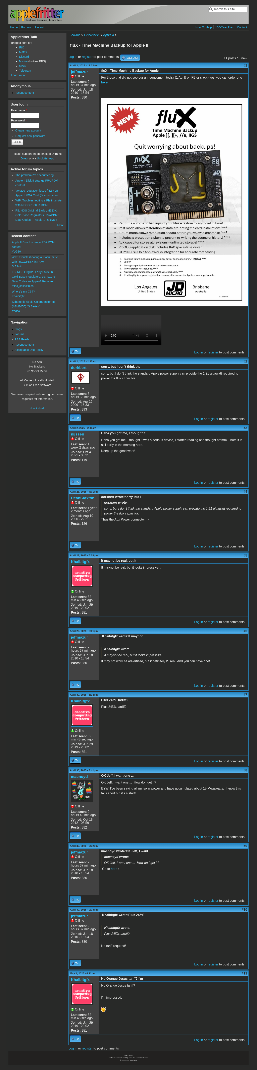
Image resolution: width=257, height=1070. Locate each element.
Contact (242, 27)
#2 (245, 361)
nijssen (77, 434)
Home (14, 27)
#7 (245, 694)
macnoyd (79, 776)
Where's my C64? (23, 291)
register (87, 57)
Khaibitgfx (80, 562)
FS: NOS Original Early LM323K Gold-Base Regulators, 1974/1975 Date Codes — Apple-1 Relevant (37, 215)
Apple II (108, 35)
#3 (245, 428)
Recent (39, 27)
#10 (244, 909)
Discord (24, 56)
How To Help (203, 27)
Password (19, 120)
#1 (245, 65)
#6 (245, 631)
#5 (245, 555)
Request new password (30, 136)
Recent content (24, 92)
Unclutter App (45, 158)
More (60, 225)
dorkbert (79, 368)
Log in (72, 57)
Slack (22, 66)
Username (19, 110)
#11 (244, 973)
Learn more (18, 75)
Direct (24, 158)
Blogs (18, 329)
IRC (21, 47)
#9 (245, 846)
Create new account (28, 130)
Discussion (91, 35)
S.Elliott (17, 266)
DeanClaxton (82, 498)
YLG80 (16, 251)
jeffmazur (79, 72)
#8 (245, 770)
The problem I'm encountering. (35, 175)
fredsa (16, 311)
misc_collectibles (23, 286)
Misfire (23, 61)
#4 (245, 491)
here (104, 82)
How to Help (37, 408)
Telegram (25, 70)
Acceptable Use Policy (28, 349)
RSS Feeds (21, 339)
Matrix (23, 52)
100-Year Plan (224, 27)
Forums (26, 27)
